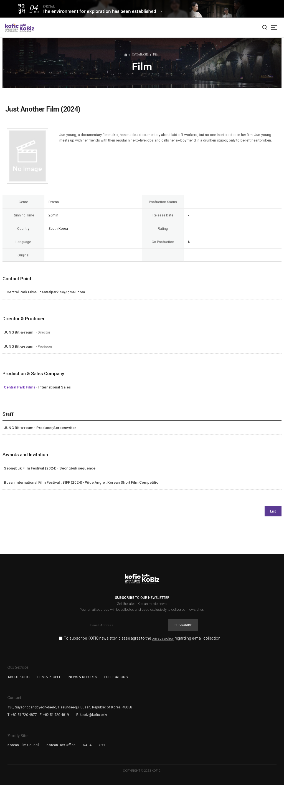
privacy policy (163, 638)
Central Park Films (20, 387)
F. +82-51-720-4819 (54, 715)
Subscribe (183, 625)
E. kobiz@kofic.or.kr (91, 715)
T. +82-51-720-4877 (22, 715)
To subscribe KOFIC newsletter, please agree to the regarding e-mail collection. (142, 638)
